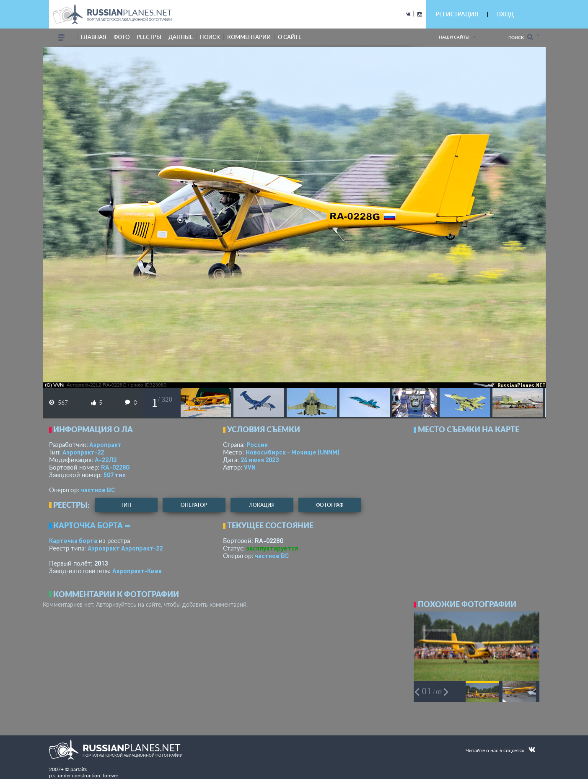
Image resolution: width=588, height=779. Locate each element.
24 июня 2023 (260, 459)
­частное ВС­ (98, 489)
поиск (210, 37)
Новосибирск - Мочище (292, 452)
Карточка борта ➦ (92, 525)
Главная (93, 37)
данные (180, 37)
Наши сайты (454, 36)
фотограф (329, 505)
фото (122, 37)
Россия (257, 444)
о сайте (289, 37)
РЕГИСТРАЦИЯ (456, 14)
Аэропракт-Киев (137, 570)
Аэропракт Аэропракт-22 (125, 548)
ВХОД (505, 14)
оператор (194, 505)
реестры (149, 37)
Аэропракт (105, 444)
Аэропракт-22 (83, 452)
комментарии (249, 37)
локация (262, 505)
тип (120, 474)
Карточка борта (73, 540)
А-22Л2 (106, 459)
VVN (250, 467)
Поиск (520, 37)
